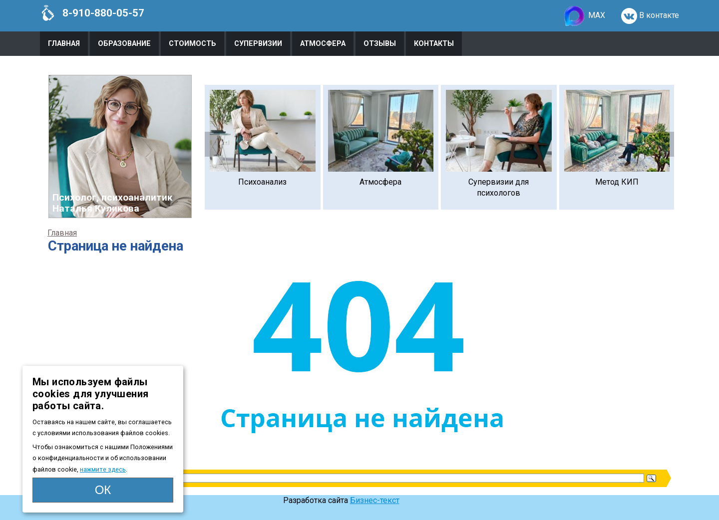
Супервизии (258, 43)
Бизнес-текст (374, 500)
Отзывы (379, 43)
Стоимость (192, 43)
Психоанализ (262, 182)
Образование (124, 43)
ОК (103, 490)
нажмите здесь (103, 469)
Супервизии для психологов (498, 187)
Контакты (434, 43)
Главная (64, 43)
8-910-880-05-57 (92, 13)
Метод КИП (617, 182)
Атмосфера (323, 43)
